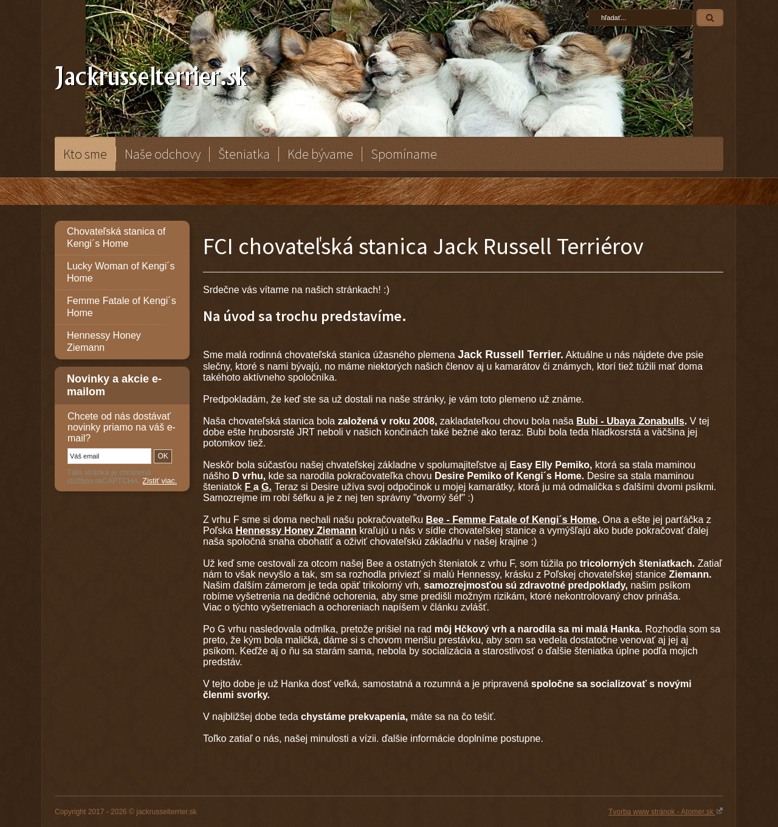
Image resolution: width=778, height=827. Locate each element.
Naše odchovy (163, 153)
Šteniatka (244, 153)
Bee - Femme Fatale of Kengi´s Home (511, 519)
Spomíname (404, 153)
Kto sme (85, 153)
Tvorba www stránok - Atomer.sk (665, 811)
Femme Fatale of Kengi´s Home (121, 307)
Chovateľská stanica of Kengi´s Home (116, 237)
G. (266, 487)
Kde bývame (320, 153)
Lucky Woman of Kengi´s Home (121, 272)
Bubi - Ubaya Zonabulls (630, 421)
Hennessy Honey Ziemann (104, 341)
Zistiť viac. (159, 481)
